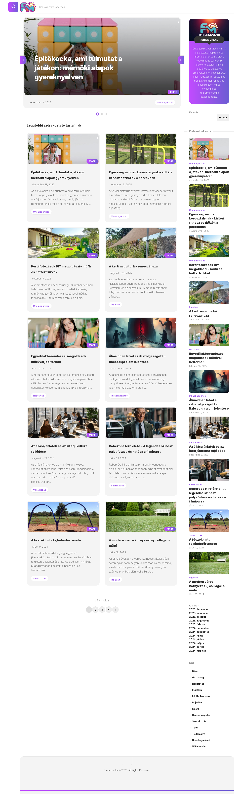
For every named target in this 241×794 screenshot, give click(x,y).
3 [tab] (106, 117)
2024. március (198, 650)
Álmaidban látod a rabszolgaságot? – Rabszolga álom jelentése (139, 400)
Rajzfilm (197, 702)
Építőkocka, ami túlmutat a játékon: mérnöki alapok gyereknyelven (58, 188)
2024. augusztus (199, 631)
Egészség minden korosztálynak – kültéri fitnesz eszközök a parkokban (140, 188)
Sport (195, 708)
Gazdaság (198, 677)
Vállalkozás (41, 546)
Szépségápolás (201, 715)
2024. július (196, 635)
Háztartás (40, 444)
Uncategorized (162, 103)
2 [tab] (102, 117)
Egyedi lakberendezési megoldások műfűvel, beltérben (55, 400)
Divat (195, 671)
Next (181, 61)
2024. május (196, 643)
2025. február (197, 624)
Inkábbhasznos (121, 439)
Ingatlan (117, 334)
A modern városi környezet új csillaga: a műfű (207, 586)
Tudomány (198, 733)
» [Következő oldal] (115, 682)
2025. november (199, 613)
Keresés (193, 112)
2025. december (199, 609)
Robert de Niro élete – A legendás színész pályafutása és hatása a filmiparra (140, 508)
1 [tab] (97, 116)
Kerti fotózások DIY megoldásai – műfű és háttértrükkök (54, 296)
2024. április (196, 646)
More (172, 93)
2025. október (197, 616)
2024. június (196, 639)
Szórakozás (119, 548)
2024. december (199, 628)
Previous (23, 61)
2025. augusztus (199, 620)
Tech (195, 727)
